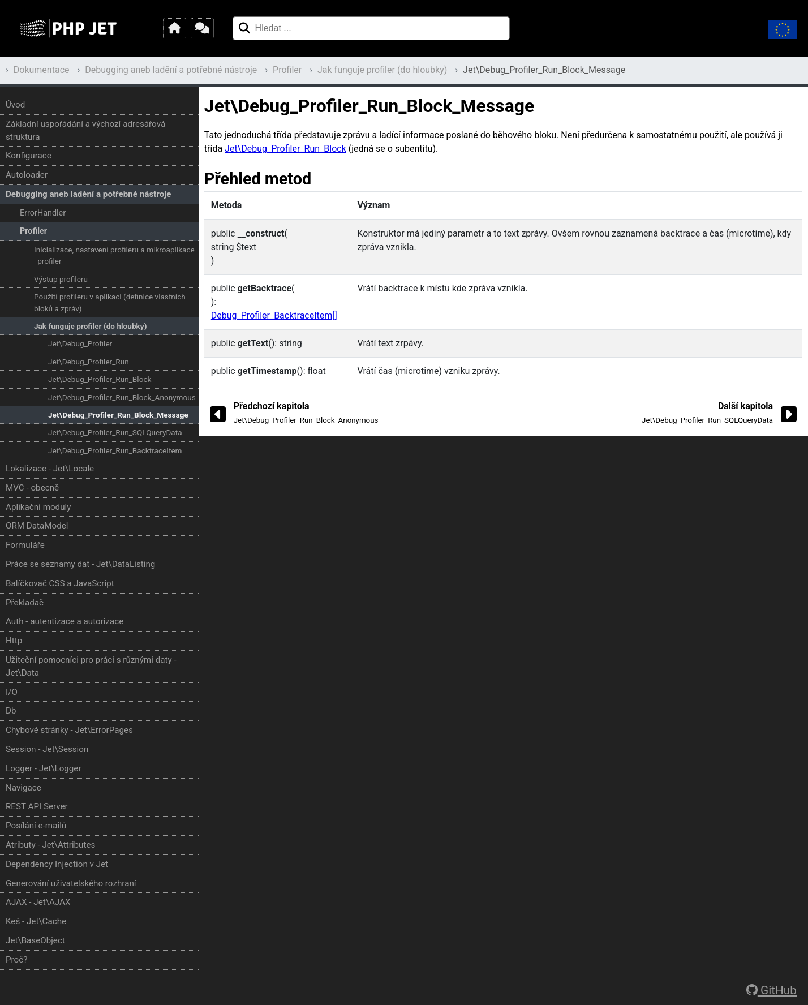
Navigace (23, 788)
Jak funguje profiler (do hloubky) (382, 70)
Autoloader (27, 175)
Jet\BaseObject (35, 940)
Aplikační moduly (38, 507)
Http (14, 640)
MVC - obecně (32, 488)
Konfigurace (28, 156)
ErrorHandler (43, 213)
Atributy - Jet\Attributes (50, 845)
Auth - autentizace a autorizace (64, 621)
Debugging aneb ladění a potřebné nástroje (171, 70)
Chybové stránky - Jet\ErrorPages (69, 730)
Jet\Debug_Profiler (80, 343)
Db (11, 711)
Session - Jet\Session (47, 749)
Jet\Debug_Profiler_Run (88, 361)
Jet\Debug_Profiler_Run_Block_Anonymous (122, 397)
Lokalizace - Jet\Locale (50, 468)
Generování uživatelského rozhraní (71, 883)
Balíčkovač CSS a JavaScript (60, 583)
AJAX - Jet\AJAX (38, 902)
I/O (12, 692)
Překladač (25, 603)
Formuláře (25, 545)
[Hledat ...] (244, 28)
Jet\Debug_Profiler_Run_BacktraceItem (115, 450)
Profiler (287, 70)
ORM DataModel (37, 526)
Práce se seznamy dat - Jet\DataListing (80, 564)
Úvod (15, 105)
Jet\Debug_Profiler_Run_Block (99, 379)
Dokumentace (42, 70)
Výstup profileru (61, 279)
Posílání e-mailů (36, 826)
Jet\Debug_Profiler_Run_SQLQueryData (115, 432)
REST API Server (37, 806)
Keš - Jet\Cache (36, 921)
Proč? (16, 960)
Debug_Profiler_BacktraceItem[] (274, 315)
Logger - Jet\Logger (43, 768)
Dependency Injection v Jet (57, 864)
